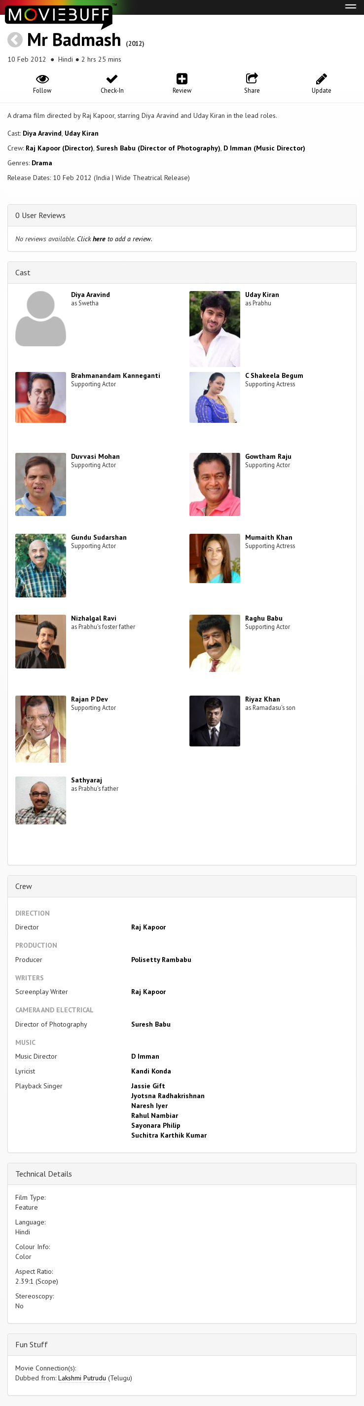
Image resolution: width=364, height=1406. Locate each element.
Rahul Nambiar (154, 1115)
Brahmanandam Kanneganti (115, 375)
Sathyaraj (86, 780)
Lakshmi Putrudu (82, 1377)
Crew (23, 886)
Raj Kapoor (148, 927)
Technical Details (43, 1174)
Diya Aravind (42, 133)
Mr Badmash (74, 39)
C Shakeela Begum (274, 375)
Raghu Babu (264, 618)
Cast (23, 272)
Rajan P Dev (89, 699)
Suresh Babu (151, 1024)
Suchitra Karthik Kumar (169, 1135)
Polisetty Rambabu (161, 959)
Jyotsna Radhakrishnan (168, 1095)
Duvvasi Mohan (95, 456)
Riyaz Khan (262, 699)
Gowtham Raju (268, 456)
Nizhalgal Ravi (93, 618)
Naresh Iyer (149, 1105)
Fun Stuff (31, 1344)
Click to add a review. (114, 238)
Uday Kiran (82, 133)
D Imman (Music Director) (264, 148)
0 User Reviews (40, 215)
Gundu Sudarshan (99, 537)
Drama (42, 162)
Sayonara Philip (156, 1125)
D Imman (145, 1056)
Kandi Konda (151, 1071)
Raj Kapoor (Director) (59, 148)
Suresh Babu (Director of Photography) (158, 148)
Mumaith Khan (268, 537)
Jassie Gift (148, 1085)
